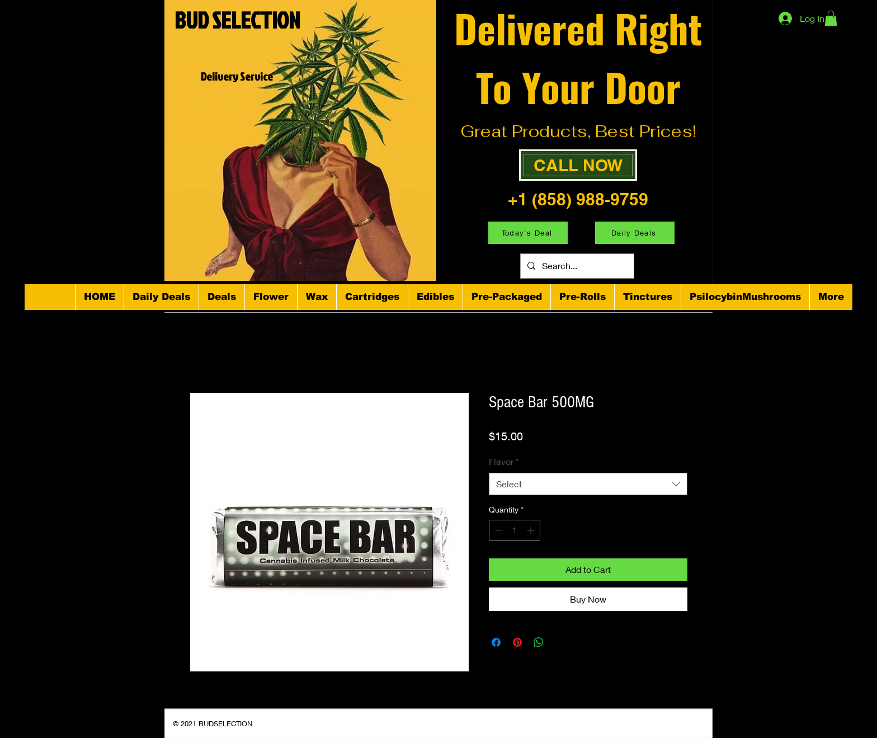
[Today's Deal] (528, 233)
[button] (830, 18)
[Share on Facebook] (496, 642)
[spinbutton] (514, 530)
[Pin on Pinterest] (517, 642)
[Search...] (576, 266)
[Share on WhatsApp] (538, 642)
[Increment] (532, 530)
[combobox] (588, 484)
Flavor (504, 461)
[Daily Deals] (635, 233)
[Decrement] (497, 530)
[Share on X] (560, 642)
